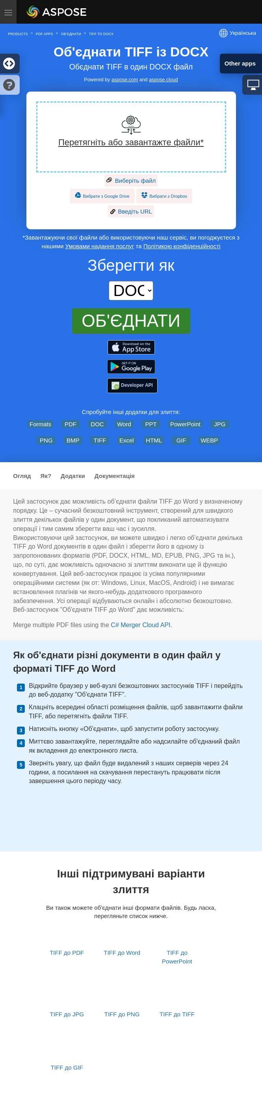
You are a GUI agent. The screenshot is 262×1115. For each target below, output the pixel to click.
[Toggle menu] (8, 12)
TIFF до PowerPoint (177, 956)
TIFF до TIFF (177, 1014)
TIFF (100, 440)
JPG (219, 424)
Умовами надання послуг (99, 246)
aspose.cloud (163, 79)
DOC (97, 424)
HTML (154, 440)
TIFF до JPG (67, 1014)
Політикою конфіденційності (182, 246)
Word (124, 424)
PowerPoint (185, 424)
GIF (181, 440)
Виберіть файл (131, 180)
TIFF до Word (122, 952)
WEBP (209, 440)
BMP (73, 440)
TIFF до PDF (67, 952)
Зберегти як (130, 265)
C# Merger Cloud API (140, 625)
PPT (150, 424)
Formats (40, 424)
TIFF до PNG (122, 1014)
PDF (70, 424)
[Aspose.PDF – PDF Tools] (131, 347)
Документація (115, 475)
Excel (126, 440)
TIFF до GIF (67, 1067)
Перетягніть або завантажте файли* (131, 142)
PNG (46, 440)
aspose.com (124, 79)
